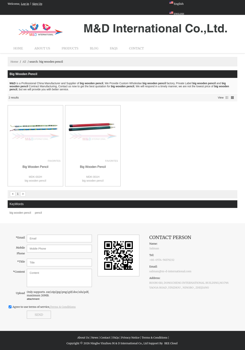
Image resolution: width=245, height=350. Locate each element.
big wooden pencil (35, 166)
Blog (94, 48)
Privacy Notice (130, 337)
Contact (136, 48)
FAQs (114, 48)
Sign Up (37, 4)
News (94, 337)
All (24, 61)
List (227, 97)
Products (70, 48)
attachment (33, 298)
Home (18, 48)
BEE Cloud (170, 343)
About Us (42, 48)
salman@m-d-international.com (170, 271)
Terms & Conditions (63, 307)
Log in (25, 4)
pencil (38, 212)
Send (39, 315)
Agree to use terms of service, (44, 307)
